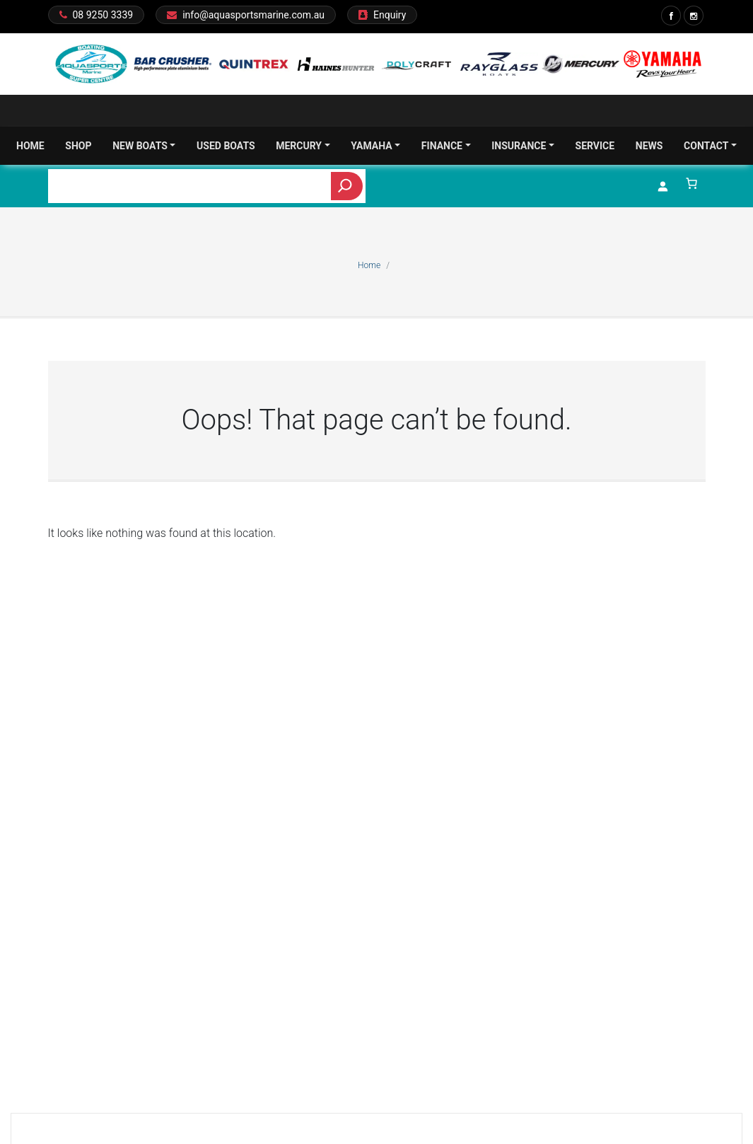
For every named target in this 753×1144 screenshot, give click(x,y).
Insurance (522, 145)
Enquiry (389, 15)
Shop (78, 145)
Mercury (302, 145)
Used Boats (226, 145)
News (649, 145)
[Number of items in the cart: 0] (691, 183)
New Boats (143, 145)
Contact (710, 145)
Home (30, 145)
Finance (446, 145)
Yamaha (375, 145)
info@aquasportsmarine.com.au (253, 15)
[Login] (662, 186)
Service (595, 145)
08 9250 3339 (103, 15)
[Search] (347, 186)
